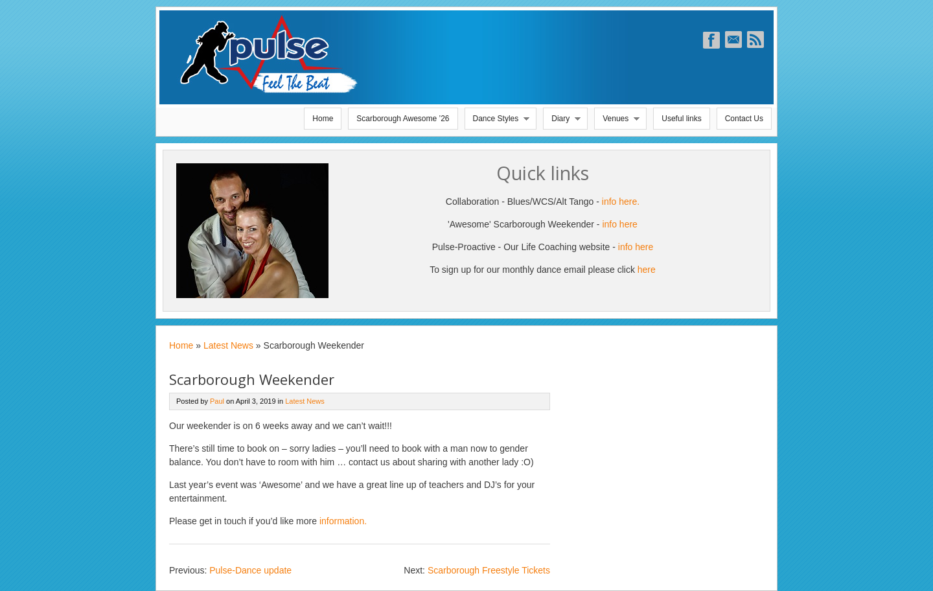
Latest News (228, 345)
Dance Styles (498, 121)
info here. (620, 201)
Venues (617, 121)
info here (619, 224)
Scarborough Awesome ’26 (402, 118)
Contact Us (744, 118)
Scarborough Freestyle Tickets (489, 570)
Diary (562, 121)
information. (343, 521)
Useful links (681, 118)
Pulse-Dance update (250, 570)
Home (322, 118)
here (647, 269)
